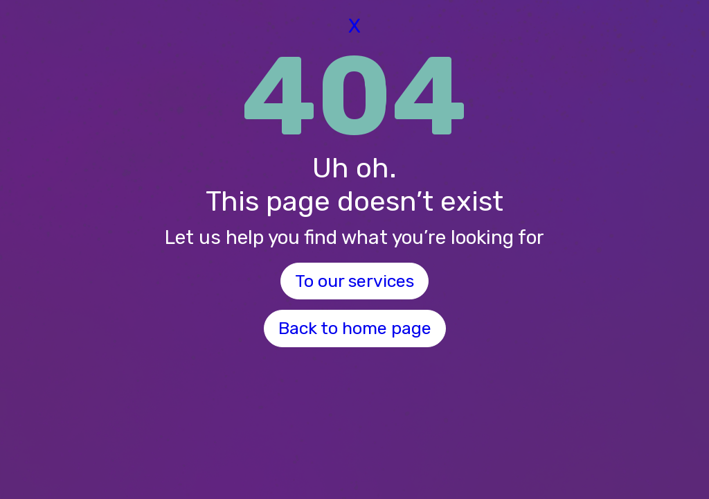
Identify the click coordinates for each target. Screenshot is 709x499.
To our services (354, 281)
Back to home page (354, 328)
